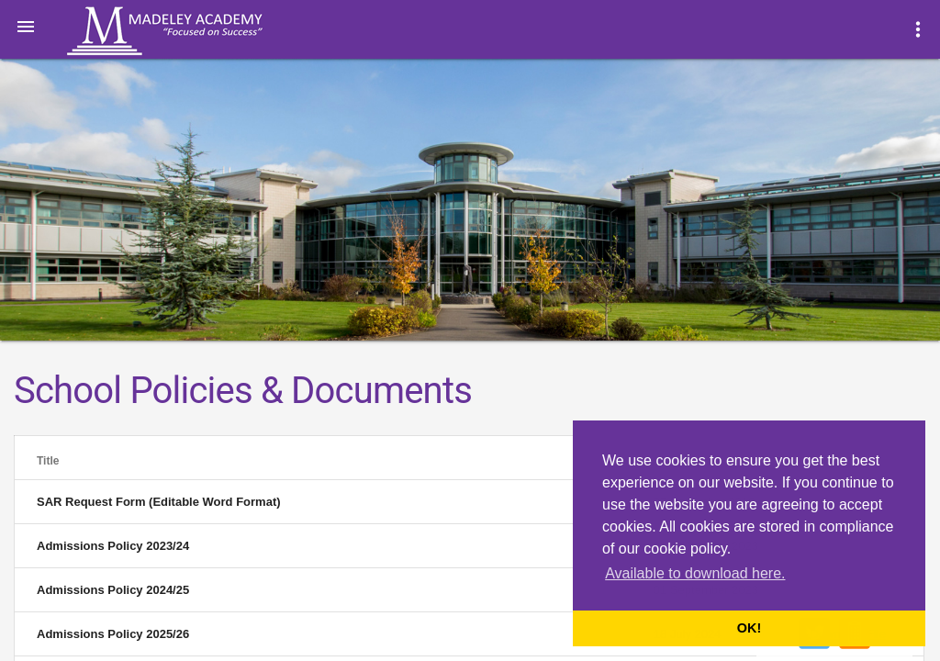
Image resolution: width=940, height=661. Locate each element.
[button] (26, 26)
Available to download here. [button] (695, 573)
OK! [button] (749, 628)
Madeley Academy (190, 31)
